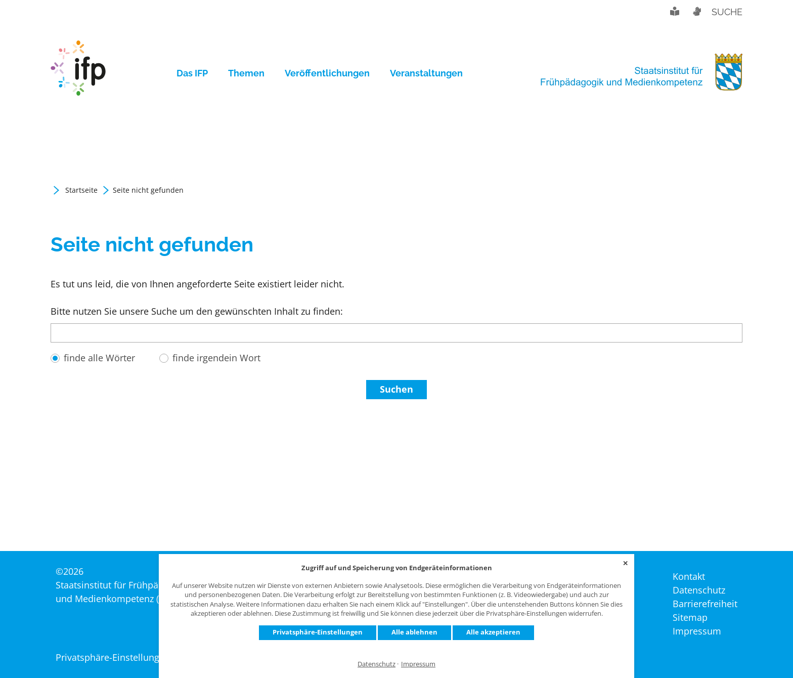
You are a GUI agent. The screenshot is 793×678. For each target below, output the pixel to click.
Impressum (418, 664)
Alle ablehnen (414, 632)
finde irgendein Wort (216, 382)
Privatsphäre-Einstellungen (318, 632)
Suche (727, 12)
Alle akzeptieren (493, 632)
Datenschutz (376, 664)
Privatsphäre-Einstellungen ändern (129, 657)
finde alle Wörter (99, 382)
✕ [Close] (625, 563)
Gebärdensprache (696, 11)
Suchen (396, 414)
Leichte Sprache (675, 11)
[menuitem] (197, 73)
